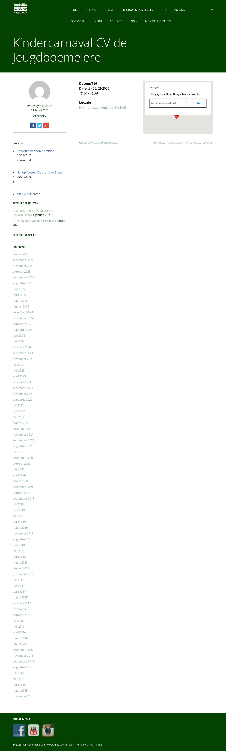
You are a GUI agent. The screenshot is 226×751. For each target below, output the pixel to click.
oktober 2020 (22, 464)
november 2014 (23, 696)
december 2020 (23, 458)
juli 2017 (18, 580)
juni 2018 (19, 545)
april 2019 (19, 522)
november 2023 (23, 359)
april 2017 (19, 592)
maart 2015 (20, 690)
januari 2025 (21, 306)
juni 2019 (19, 510)
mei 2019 (19, 516)
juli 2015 (18, 673)
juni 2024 (19, 336)
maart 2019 (20, 528)
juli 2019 (18, 504)
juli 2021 (18, 452)
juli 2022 (18, 405)
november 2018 (23, 533)
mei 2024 (19, 341)
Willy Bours (45, 106)
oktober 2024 (22, 324)
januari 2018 (21, 568)
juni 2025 (19, 289)
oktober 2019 (22, 493)
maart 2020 (20, 481)
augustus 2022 (22, 400)
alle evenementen (28, 194)
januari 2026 (21, 254)
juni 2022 (19, 411)
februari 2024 (22, 347)
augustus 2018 (22, 539)
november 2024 (23, 318)
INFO (164, 9)
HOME (75, 9)
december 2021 (23, 429)
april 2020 (19, 475)
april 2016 (19, 632)
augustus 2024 (22, 330)
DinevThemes (94, 744)
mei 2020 (19, 469)
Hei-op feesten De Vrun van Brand (40, 172)
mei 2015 (19, 679)
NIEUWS (91, 9)
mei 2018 (19, 551)
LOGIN (133, 21)
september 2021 (23, 440)
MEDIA (98, 21)
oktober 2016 (22, 615)
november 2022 (23, 394)
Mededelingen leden (159, 21)
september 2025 (23, 277)
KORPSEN (109, 9)
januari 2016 (21, 644)
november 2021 (23, 434)
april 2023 (19, 376)
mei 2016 (19, 626)
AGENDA (179, 9)
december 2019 (23, 487)
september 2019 (23, 498)
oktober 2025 (22, 271)
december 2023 (23, 353)
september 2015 (23, 661)
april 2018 (19, 557)
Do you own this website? (163, 103)
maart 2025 (20, 301)
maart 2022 (20, 423)
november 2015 (23, 656)
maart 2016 (20, 638)
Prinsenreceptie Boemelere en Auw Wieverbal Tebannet (182, 142)
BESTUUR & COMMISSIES (138, 9)
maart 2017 (20, 597)
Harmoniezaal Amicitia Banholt (102, 107)
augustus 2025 (22, 283)
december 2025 (23, 260)
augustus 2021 (22, 446)
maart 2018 (20, 562)
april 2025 (19, 295)
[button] (176, 116)
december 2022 (23, 388)
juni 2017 (19, 586)
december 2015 (23, 650)
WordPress (66, 744)
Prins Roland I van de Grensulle (33, 221)
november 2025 (23, 266)
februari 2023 (22, 382)
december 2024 (23, 312)
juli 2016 (18, 621)
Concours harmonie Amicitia (35, 151)
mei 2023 (19, 370)
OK (198, 103)
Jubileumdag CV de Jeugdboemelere (99, 142)
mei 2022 (19, 417)
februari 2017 (22, 603)
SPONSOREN (79, 21)
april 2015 (19, 685)
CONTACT (116, 21)
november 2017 (23, 574)
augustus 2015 (22, 667)
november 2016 (23, 609)
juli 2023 (18, 365)
